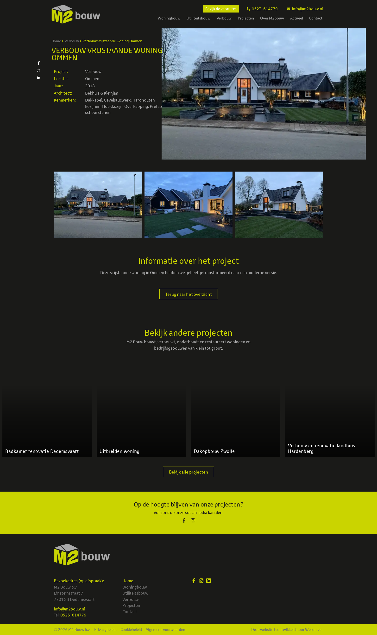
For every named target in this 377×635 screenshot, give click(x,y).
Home (56, 41)
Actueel (296, 18)
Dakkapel (93, 100)
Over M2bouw (272, 18)
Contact (315, 18)
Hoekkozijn (112, 106)
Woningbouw (169, 18)
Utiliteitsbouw (198, 18)
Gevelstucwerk (117, 100)
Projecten (246, 18)
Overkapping (136, 106)
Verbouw (224, 18)
